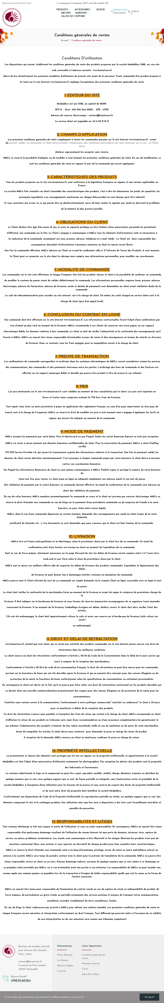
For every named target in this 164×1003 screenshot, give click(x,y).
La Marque (62, 960)
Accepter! (149, 997)
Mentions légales (65, 965)
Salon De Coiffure (90, 974)
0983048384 (119, 13)
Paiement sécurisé (90, 963)
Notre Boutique (65, 955)
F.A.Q (85, 969)
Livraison (61, 971)
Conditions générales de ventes (93, 956)
